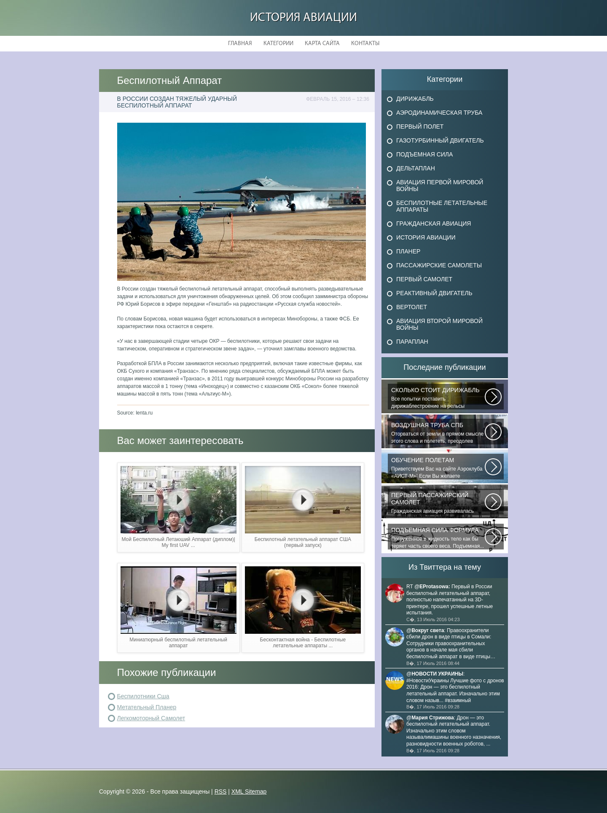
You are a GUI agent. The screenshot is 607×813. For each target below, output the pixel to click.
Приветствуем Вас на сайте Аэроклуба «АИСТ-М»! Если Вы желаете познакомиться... (438, 468)
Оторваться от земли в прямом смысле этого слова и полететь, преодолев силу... (438, 433)
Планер (408, 251)
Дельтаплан (415, 168)
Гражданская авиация (433, 223)
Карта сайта (322, 43)
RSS (221, 791)
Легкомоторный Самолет (151, 718)
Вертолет (411, 307)
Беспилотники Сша (143, 696)
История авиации (303, 18)
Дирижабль (415, 98)
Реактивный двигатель (434, 293)
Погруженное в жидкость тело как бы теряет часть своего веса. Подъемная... (438, 538)
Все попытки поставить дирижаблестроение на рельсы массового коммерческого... (438, 398)
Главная (240, 43)
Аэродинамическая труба (439, 112)
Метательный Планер (147, 707)
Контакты (365, 43)
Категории (278, 43)
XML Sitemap (249, 791)
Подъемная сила (424, 154)
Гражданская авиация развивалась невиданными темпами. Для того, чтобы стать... (438, 503)
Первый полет (419, 126)
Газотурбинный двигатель (440, 140)
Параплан (412, 341)
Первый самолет (424, 279)
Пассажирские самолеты (439, 265)
